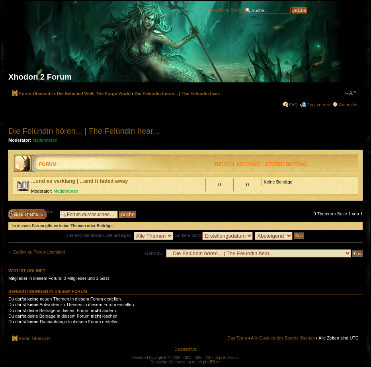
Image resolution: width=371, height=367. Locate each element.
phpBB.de (212, 362)
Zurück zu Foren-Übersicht (39, 252)
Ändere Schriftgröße (351, 93)
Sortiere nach (214, 235)
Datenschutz (185, 349)
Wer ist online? (26, 270)
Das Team (237, 338)
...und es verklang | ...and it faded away (79, 181)
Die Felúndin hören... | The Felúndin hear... (179, 93)
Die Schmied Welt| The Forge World (94, 93)
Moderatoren (45, 140)
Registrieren (318, 104)
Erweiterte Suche (226, 9)
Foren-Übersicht (36, 93)
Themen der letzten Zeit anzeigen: (119, 235)
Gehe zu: (154, 253)
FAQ (293, 104)
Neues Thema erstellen (32, 214)
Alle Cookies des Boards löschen (283, 338)
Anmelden (349, 104)
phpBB (160, 357)
